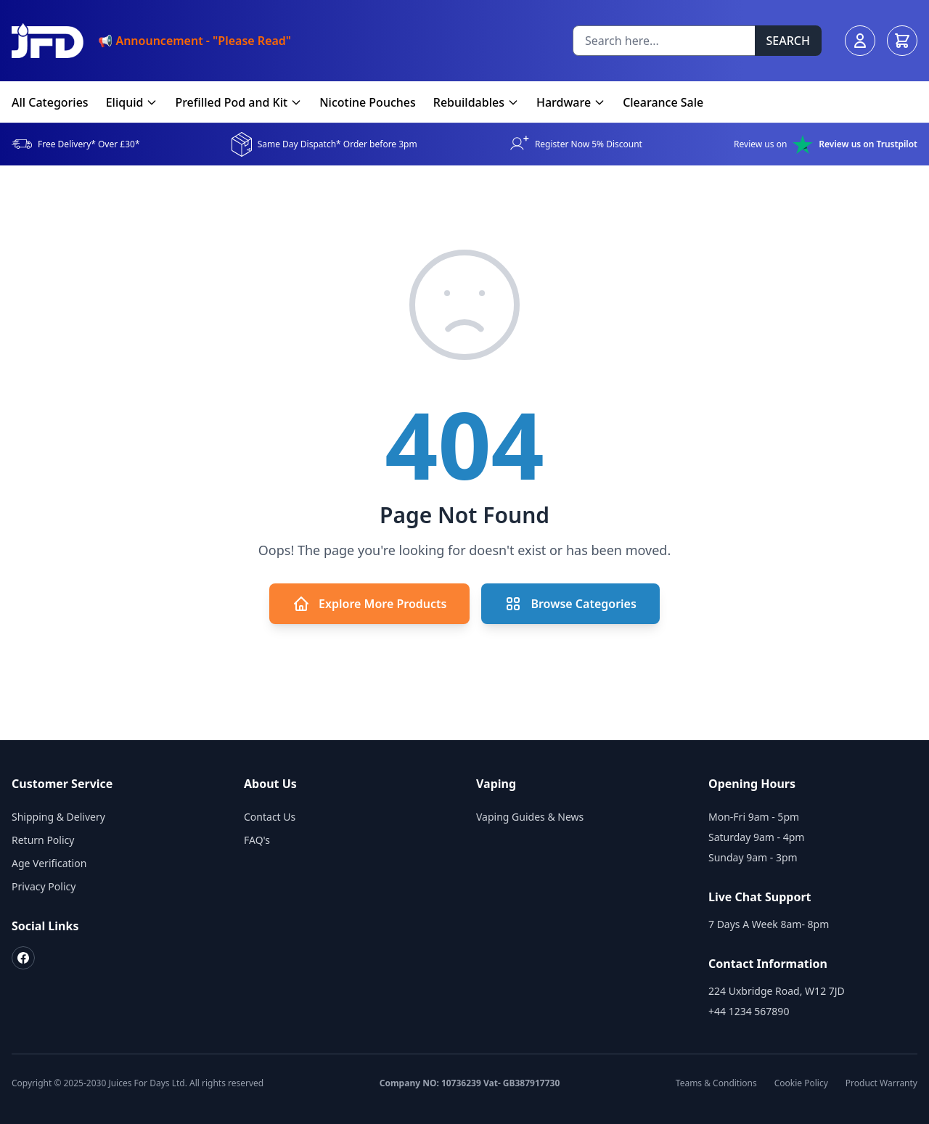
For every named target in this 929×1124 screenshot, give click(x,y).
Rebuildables (476, 102)
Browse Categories (570, 603)
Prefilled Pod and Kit (238, 102)
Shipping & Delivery (58, 817)
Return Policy (43, 840)
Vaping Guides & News (530, 817)
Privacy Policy (43, 886)
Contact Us (269, 817)
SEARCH (788, 41)
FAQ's (257, 840)
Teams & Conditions (716, 1083)
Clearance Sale (663, 102)
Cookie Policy (801, 1083)
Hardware (570, 102)
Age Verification (49, 863)
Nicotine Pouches (367, 102)
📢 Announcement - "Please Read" (194, 41)
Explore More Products (369, 603)
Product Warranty (881, 1083)
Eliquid (132, 102)
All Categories (50, 102)
